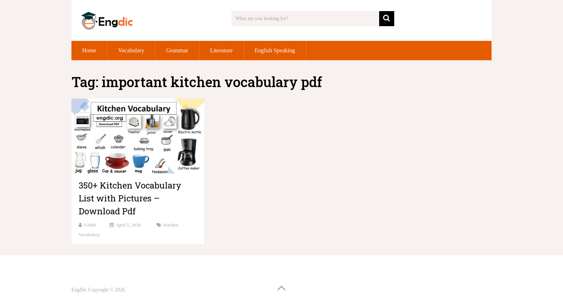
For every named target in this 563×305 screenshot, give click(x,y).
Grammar (177, 50)
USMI (90, 225)
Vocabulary (131, 50)
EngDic (79, 289)
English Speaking (275, 50)
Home (89, 50)
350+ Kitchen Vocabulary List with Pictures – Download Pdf (130, 198)
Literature (221, 50)
